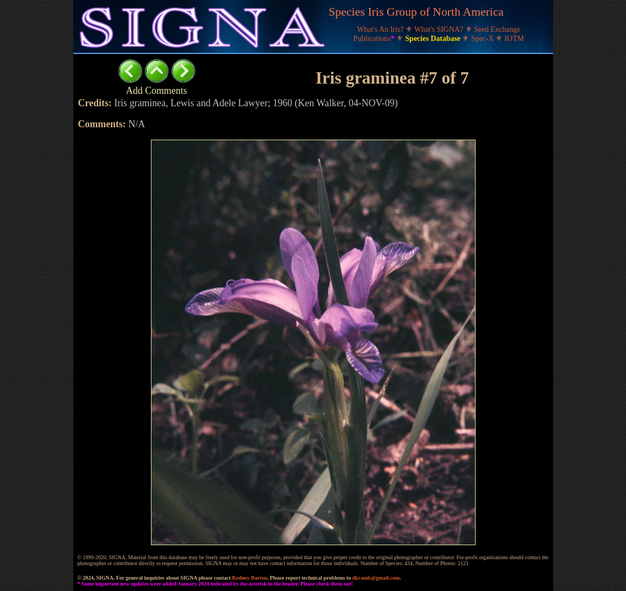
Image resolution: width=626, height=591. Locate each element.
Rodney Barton (249, 578)
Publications (374, 39)
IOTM (514, 39)
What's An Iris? (381, 29)
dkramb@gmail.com (376, 578)
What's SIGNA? (439, 29)
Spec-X (483, 39)
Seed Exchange (497, 29)
